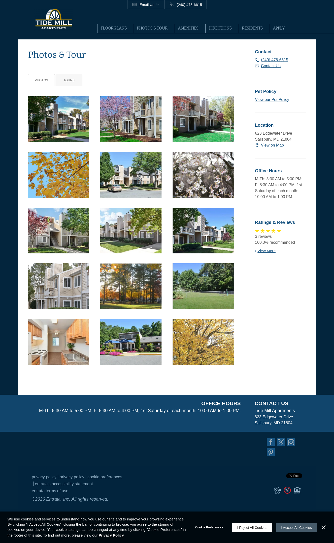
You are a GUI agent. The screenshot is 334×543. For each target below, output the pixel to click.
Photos (41, 80)
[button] (146, 4)
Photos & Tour (152, 28)
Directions (220, 28)
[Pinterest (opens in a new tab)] (271, 454)
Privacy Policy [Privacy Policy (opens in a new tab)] (45, 479)
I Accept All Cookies (295, 527)
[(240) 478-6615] (186, 4)
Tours (69, 80)
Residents (252, 28)
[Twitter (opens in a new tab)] (282, 443)
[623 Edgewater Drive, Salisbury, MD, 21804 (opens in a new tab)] (275, 420)
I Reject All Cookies (250, 527)
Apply (279, 28)
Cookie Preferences (207, 527)
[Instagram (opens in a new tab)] (293, 443)
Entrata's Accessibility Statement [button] (66, 485)
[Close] (324, 527)
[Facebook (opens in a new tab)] (271, 443)
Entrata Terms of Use (51, 492)
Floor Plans (114, 28)
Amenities (188, 28)
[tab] (41, 80)
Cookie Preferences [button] (110, 479)
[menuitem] (116, 28)
